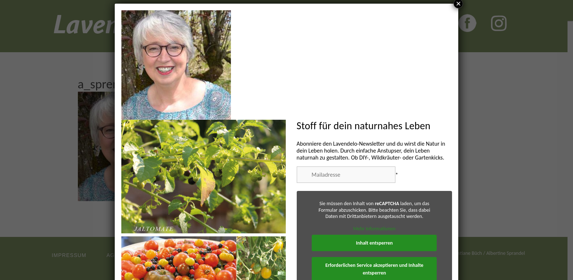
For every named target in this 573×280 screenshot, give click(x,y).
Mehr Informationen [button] (374, 228)
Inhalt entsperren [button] (374, 243)
